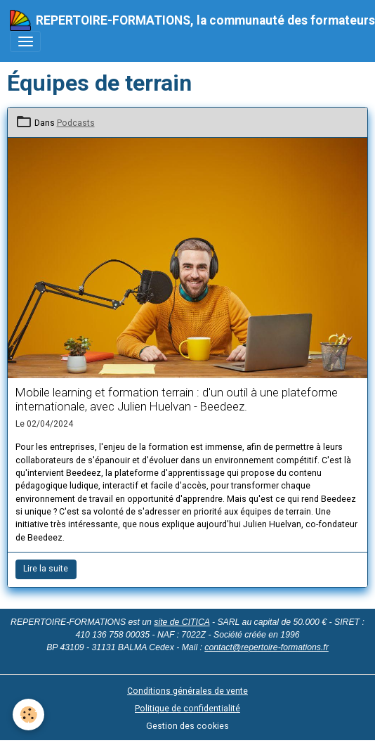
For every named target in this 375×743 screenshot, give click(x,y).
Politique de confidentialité (187, 708)
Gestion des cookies (187, 726)
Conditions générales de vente (187, 691)
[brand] (182, 20)
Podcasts (76, 123)
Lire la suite (45, 569)
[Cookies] (28, 714)
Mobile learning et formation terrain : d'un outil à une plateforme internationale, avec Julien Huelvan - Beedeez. (176, 399)
